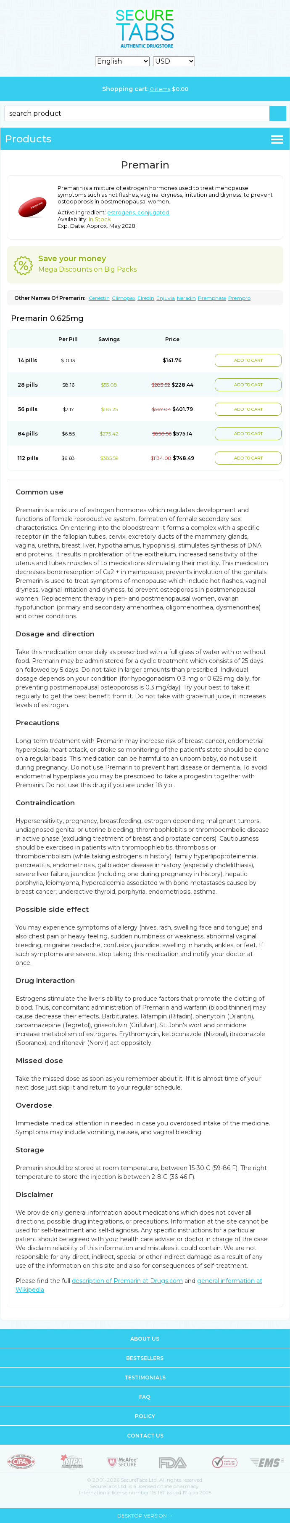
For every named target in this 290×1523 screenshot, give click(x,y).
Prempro (239, 298)
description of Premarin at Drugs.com (127, 1281)
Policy (145, 1416)
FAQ (144, 1397)
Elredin (145, 298)
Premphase (212, 298)
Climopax (123, 298)
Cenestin (99, 298)
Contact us (145, 1435)
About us (144, 1339)
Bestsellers (144, 1358)
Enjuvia (165, 298)
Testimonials (145, 1377)
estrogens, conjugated (138, 212)
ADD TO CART (248, 360)
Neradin (186, 298)
